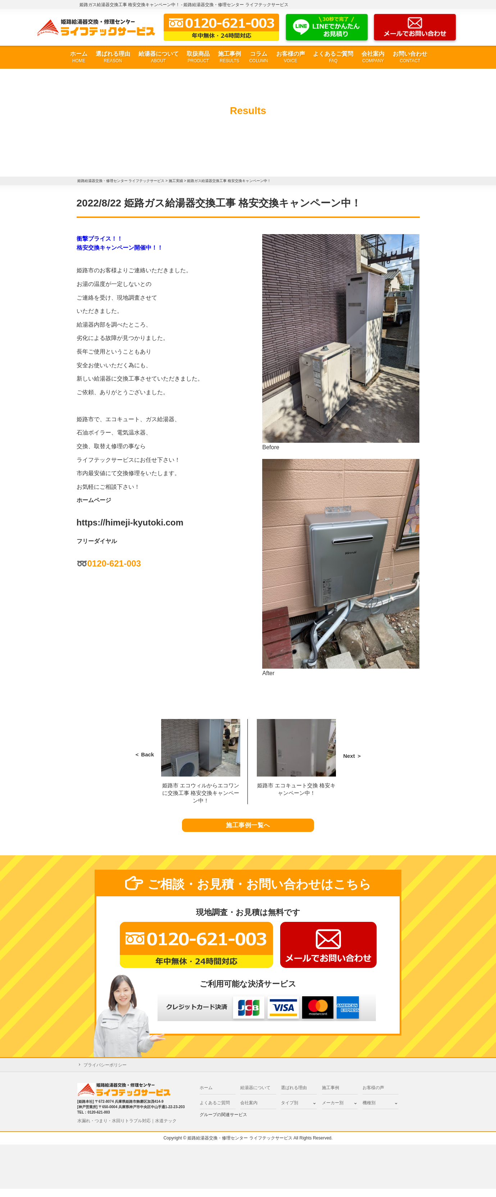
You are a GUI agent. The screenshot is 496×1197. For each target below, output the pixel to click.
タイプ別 (289, 1111)
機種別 (369, 1111)
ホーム (78, 57)
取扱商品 (198, 57)
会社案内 (372, 57)
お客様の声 (290, 57)
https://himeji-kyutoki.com (130, 522)
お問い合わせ (410, 57)
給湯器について (158, 57)
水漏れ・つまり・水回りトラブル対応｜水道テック (127, 1129)
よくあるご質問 (333, 57)
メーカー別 (332, 1111)
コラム (258, 57)
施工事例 (229, 57)
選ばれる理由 (113, 57)
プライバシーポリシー (105, 1073)
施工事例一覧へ (248, 829)
